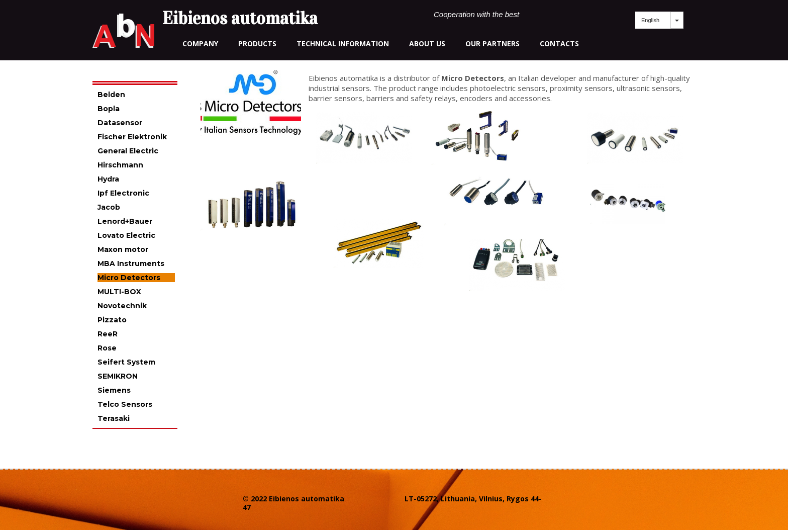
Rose (107, 347)
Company (200, 43)
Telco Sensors (124, 404)
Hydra (108, 179)
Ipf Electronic (123, 193)
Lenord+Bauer (124, 221)
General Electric (127, 150)
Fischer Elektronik (132, 136)
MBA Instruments (130, 263)
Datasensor (119, 122)
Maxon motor (122, 249)
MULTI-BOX (119, 291)
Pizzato (112, 319)
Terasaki (113, 418)
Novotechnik (122, 305)
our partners (492, 43)
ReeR (107, 333)
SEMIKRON (117, 376)
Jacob (108, 207)
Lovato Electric (126, 235)
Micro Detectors (128, 277)
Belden (111, 94)
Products (257, 43)
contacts (559, 43)
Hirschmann (120, 164)
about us (427, 43)
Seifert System (126, 362)
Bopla (108, 108)
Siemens (114, 390)
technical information (343, 43)
